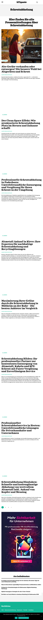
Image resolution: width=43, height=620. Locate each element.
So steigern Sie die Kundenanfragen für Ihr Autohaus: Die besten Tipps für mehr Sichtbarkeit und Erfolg (20, 581)
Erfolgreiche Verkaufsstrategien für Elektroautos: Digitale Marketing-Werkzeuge (19, 588)
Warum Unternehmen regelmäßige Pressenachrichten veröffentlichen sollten (21, 584)
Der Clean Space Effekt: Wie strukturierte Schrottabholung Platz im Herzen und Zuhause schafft (20, 124)
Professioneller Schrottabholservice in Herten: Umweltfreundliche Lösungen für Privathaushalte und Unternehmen (20, 427)
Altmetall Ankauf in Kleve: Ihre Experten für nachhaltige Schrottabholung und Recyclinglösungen (20, 245)
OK (16, 617)
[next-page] (11, 507)
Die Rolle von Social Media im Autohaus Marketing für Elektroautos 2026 (20, 594)
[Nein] (41, 616)
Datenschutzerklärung (23, 617)
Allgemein (4, 60)
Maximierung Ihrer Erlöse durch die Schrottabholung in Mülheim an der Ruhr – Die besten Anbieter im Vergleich (19, 304)
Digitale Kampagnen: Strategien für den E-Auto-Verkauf (15, 591)
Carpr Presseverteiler (6, 74)
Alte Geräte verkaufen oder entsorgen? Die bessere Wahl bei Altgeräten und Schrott (21, 69)
